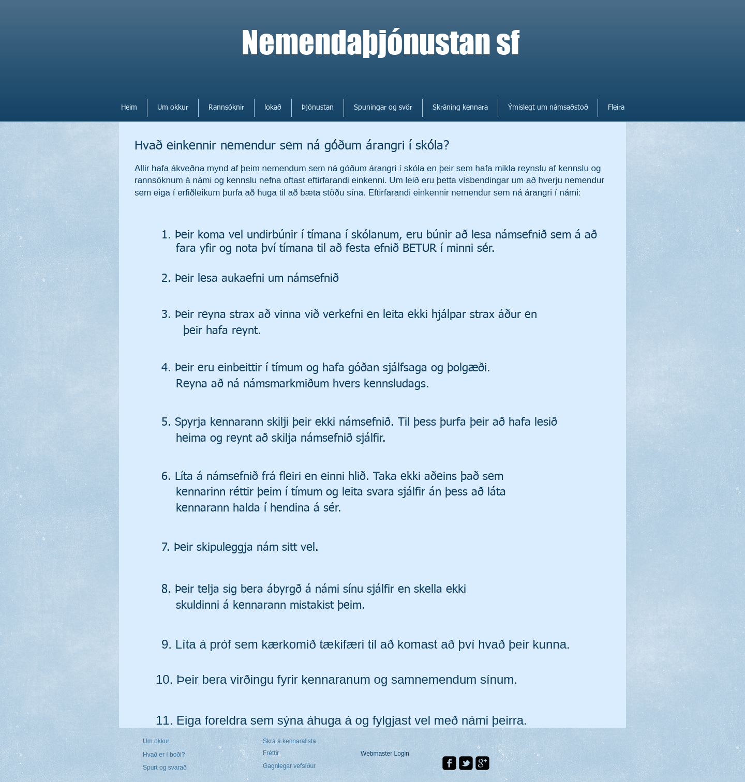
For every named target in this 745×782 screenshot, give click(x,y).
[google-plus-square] (482, 763)
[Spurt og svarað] (172, 768)
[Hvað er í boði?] (171, 754)
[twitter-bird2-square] (466, 763)
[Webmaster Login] (385, 753)
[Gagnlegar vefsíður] (291, 766)
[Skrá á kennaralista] (291, 741)
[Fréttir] (292, 753)
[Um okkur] (182, 741)
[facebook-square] (449, 763)
